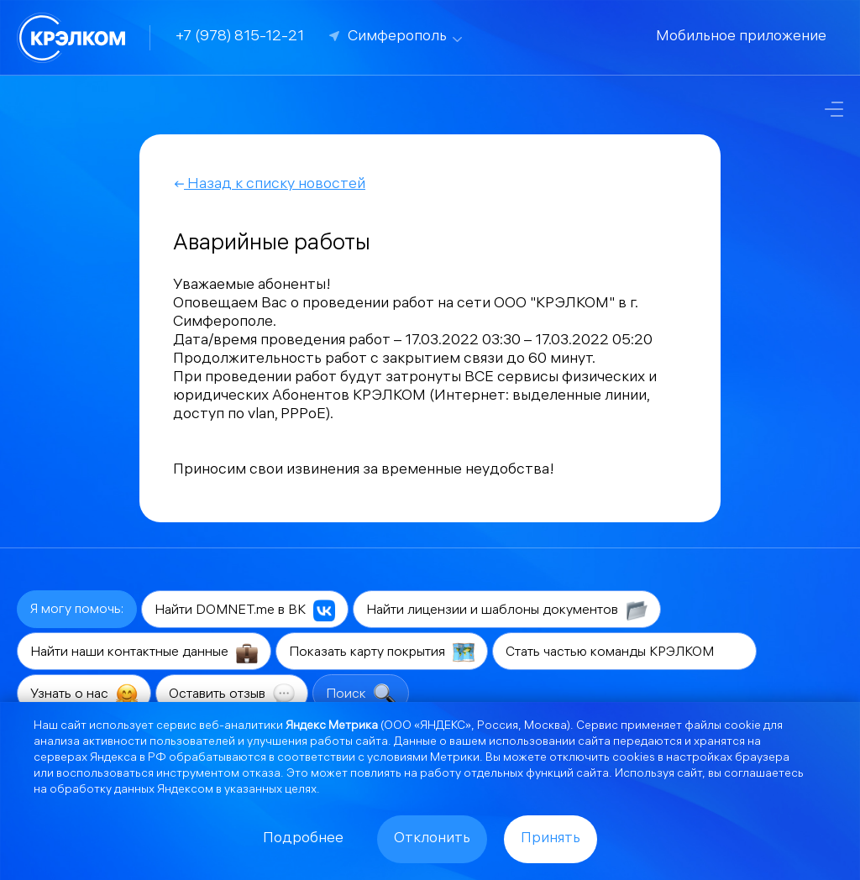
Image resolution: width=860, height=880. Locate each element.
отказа (261, 774)
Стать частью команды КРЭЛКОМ (624, 652)
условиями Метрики (423, 758)
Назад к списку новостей (269, 185)
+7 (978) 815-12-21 (240, 37)
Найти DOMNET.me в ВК (245, 610)
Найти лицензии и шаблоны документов (507, 610)
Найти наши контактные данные (144, 652)
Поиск (361, 694)
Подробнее (303, 839)
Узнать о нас (84, 694)
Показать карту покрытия (382, 652)
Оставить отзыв (232, 694)
